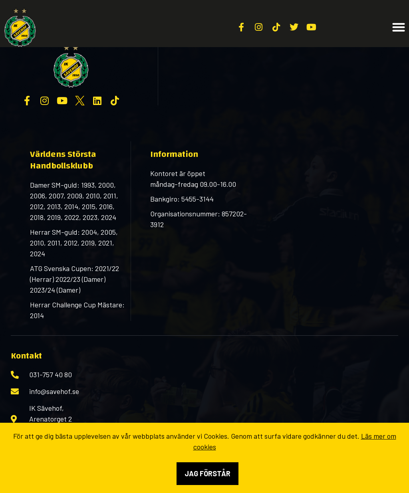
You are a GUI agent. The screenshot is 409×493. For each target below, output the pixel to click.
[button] (399, 27)
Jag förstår (207, 473)
